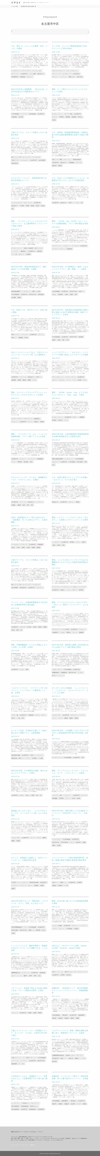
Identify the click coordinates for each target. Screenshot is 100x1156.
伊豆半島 (21, 117)
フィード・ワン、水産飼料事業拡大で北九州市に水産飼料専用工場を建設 (29, 603)
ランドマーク (24, 114)
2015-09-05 (15, 650)
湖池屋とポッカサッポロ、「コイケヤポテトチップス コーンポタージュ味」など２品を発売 (29, 813)
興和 (27, 669)
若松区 (35, 627)
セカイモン (62, 380)
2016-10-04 (56, 184)
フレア (66, 420)
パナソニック (15, 1012)
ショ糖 (18, 718)
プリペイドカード (26, 70)
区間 (85, 462)
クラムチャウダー (56, 715)
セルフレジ (30, 77)
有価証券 (60, 1018)
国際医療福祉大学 (16, 972)
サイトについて (15, 1145)
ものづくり (21, 254)
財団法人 (36, 421)
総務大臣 (54, 165)
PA (41, 795)
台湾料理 (79, 882)
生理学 (30, 975)
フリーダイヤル (36, 157)
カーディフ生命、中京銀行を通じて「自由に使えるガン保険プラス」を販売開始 (29, 731)
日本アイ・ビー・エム (57, 971)
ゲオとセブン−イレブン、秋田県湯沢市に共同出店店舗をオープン (29, 179)
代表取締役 (22, 77)
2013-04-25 (56, 951)
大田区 (13, 933)
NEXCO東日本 (64, 842)
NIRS (35, 975)
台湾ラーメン (55, 882)
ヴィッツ (61, 675)
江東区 (53, 545)
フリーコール (23, 377)
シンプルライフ (56, 542)
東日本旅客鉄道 (15, 1109)
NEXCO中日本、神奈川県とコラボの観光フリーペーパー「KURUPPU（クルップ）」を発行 (70, 813)
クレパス (30, 421)
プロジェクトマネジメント (58, 70)
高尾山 (53, 845)
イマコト (16, 2)
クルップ (72, 842)
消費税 (77, 1018)
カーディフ (40, 755)
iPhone (26, 337)
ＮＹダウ (79, 1104)
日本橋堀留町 (40, 458)
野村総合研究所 (77, 159)
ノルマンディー (67, 795)
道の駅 (59, 845)
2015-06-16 (56, 650)
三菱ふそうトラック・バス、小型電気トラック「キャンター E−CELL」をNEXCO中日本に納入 (29, 1033)
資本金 (13, 630)
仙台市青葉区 (42, 160)
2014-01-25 (15, 907)
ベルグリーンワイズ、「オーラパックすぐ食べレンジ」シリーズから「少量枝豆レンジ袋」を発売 (29, 690)
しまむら (63, 632)
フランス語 (14, 254)
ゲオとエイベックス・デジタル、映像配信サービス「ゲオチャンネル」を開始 (29, 478)
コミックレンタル (37, 70)
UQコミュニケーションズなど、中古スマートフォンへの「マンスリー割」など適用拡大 (29, 353)
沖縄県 (19, 380)
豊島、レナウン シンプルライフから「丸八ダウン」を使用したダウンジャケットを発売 (70, 518)
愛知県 (60, 165)
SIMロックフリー (16, 334)
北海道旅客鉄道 (25, 1106)
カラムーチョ (74, 715)
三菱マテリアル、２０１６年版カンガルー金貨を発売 (29, 561)
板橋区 (71, 718)
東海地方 (60, 885)
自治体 (28, 547)
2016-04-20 (56, 398)
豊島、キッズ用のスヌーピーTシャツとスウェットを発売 (69, 90)
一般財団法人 (23, 251)
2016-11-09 (56, 95)
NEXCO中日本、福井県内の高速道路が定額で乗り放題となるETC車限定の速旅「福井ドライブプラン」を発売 (70, 312)
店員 (28, 505)
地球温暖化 (55, 798)
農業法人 (77, 1058)
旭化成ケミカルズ (70, 1055)
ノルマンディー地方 (57, 795)
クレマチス (55, 249)
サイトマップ (24, 1145)
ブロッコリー (80, 1055)
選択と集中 (80, 77)
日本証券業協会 (56, 1015)
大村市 (18, 547)
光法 (39, 975)
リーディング (23, 885)
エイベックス (23, 502)
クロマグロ (22, 627)
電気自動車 (14, 1063)
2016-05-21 (15, 358)
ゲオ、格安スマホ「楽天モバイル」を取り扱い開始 (29, 311)
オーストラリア (27, 157)
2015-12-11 (15, 525)
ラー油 (66, 885)
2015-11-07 (56, 523)
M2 (21, 630)
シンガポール (74, 587)
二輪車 (66, 294)
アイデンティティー (57, 246)
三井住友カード (26, 1103)
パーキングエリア (56, 839)
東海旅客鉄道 (32, 1109)
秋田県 (27, 205)
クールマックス (65, 587)
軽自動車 (60, 294)
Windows (68, 975)
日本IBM (63, 975)
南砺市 (19, 297)
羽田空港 (38, 930)
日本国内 (76, 928)
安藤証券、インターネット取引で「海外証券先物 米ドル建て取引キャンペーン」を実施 (70, 1077)
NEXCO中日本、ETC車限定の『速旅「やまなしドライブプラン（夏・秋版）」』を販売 (70, 267)
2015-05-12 (15, 736)
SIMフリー (39, 377)
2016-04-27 (15, 398)
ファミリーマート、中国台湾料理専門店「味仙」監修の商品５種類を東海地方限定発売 (70, 858)
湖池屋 (76, 718)
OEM (31, 462)
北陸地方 (54, 885)
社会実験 (14, 297)
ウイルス (22, 669)
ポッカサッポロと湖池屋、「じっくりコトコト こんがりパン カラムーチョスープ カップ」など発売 (70, 690)
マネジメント (55, 77)
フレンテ (54, 718)
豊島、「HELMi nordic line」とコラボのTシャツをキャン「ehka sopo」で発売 (70, 393)
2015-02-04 (56, 776)
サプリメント (75, 925)
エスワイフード (35, 1103)
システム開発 (32, 73)
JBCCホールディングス (70, 971)
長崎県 (33, 547)
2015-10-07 (56, 610)
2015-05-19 (56, 696)
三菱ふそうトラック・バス (18, 1057)
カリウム (37, 715)
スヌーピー (55, 117)
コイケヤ (60, 718)
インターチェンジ (26, 291)
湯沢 (13, 208)
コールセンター (25, 160)
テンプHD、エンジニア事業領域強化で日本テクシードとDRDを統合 (69, 47)
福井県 (53, 340)
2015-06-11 (15, 696)
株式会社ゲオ (41, 73)
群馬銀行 (36, 885)
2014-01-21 (56, 907)
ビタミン (44, 715)
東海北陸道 (41, 294)
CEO (76, 294)
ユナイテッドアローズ (17, 418)
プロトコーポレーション (58, 377)
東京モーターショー (31, 1057)
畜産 (18, 630)
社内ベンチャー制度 (57, 159)
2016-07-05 (56, 272)
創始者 (42, 421)
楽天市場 (54, 1061)
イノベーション (15, 1060)
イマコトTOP (14, 6)
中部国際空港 (64, 672)
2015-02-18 (15, 776)
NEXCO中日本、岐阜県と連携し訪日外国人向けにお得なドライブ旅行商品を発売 (70, 645)
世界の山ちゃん (34, 1106)
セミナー (14, 975)
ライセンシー (67, 246)
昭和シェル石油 (36, 291)
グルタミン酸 (15, 715)
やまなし (54, 294)
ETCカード (55, 675)
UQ (82, 202)
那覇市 (29, 380)
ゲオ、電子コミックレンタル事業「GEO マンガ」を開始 (29, 47)
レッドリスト (15, 251)
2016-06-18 (56, 318)
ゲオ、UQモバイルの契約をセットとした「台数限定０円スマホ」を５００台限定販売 (70, 179)
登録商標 (74, 117)
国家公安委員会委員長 (57, 458)
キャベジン (62, 928)
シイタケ (83, 1058)
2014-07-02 (56, 819)
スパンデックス (56, 587)
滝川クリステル (38, 248)
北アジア (75, 590)
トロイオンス (40, 587)
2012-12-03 (15, 1038)
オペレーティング (82, 971)
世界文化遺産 (15, 930)
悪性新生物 (14, 758)
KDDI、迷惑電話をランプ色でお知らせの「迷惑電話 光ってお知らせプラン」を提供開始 (29, 519)
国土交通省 (80, 462)
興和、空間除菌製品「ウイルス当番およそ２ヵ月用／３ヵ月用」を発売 (29, 645)
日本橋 (53, 120)
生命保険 (34, 758)
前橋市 (42, 885)
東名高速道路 (32, 114)
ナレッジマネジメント (72, 70)
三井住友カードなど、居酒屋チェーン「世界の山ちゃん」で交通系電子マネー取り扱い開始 (29, 1078)
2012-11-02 (15, 1084)
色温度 (35, 1012)
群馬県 (13, 888)
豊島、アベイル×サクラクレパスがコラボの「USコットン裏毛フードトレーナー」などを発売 (70, 604)
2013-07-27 (15, 954)
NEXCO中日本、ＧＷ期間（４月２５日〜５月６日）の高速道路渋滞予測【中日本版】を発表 (70, 733)
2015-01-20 (15, 819)
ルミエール (84, 795)
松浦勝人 (14, 505)
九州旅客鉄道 (41, 1109)
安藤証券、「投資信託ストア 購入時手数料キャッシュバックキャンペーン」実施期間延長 (70, 990)
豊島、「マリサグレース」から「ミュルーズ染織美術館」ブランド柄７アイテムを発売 (29, 435)
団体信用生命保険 (16, 755)
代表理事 (28, 254)
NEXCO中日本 (32, 294)
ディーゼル (21, 1063)
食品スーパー (64, 1058)
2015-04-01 (56, 738)
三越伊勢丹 (39, 251)
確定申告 (54, 1104)
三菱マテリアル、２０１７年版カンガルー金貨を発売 (29, 133)
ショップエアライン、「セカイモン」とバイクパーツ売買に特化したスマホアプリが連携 (70, 353)
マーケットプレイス (71, 377)
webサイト (81, 291)
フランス (14, 462)
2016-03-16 (15, 440)
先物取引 (60, 1104)
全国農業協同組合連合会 (58, 1055)
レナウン (78, 542)
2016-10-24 (56, 140)
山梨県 (71, 294)
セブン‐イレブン (28, 202)
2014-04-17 (56, 863)
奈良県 (78, 798)
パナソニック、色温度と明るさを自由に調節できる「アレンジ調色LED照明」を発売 (29, 989)
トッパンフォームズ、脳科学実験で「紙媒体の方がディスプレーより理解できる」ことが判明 (29, 948)
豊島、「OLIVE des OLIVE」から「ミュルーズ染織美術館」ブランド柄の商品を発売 (70, 222)
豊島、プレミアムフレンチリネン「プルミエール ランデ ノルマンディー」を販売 (70, 771)
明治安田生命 (15, 163)
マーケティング (26, 972)
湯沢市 (37, 205)
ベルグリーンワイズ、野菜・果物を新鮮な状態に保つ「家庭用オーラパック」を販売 (70, 1031)
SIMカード (71, 202)
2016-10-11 (15, 184)
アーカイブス (75, 246)
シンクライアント (16, 1103)
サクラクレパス (28, 418)
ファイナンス (15, 885)
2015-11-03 (15, 565)
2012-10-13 (56, 1082)
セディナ (30, 885)
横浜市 (84, 542)
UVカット (75, 417)
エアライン (55, 380)
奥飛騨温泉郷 (55, 672)
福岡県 (45, 627)
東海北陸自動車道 (16, 291)
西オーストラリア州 (16, 157)
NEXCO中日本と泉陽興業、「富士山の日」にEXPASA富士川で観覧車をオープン (29, 90)
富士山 (27, 795)
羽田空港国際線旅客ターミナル (19, 927)
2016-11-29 (15, 95)
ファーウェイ (25, 334)
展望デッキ (31, 930)
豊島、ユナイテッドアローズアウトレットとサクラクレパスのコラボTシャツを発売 (29, 393)
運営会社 (32, 1145)
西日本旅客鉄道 (15, 1106)
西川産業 (26, 462)
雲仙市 (13, 547)
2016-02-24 (56, 440)
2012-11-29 (56, 1036)
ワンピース (62, 249)
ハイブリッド (64, 77)
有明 (63, 545)
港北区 (59, 545)
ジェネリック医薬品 (57, 925)
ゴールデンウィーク (57, 757)
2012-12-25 (56, 996)
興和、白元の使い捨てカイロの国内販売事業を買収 (70, 902)
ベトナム (69, 590)
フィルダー (80, 672)
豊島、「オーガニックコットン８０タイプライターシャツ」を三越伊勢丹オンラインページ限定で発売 (29, 223)
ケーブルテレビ (15, 544)
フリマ (74, 380)
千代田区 (22, 205)
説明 (24, 505)
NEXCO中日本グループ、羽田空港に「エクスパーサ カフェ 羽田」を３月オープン (29, 902)
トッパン (20, 975)
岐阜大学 (71, 1058)
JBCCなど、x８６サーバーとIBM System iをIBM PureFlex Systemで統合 (70, 946)
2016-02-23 (15, 483)
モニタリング (55, 462)
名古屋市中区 (24, 73)
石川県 (73, 798)
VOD (32, 505)
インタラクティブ (16, 70)
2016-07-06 (15, 272)
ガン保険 (40, 758)
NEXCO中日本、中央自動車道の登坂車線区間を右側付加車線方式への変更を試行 (70, 435)
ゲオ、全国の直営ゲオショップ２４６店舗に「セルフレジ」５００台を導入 (70, 478)
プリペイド (41, 334)
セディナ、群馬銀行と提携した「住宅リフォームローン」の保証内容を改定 (29, 858)
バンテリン (55, 928)
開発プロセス (72, 77)
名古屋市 (73, 1104)
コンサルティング (67, 73)
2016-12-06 (56, 52)
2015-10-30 (56, 568)
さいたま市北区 (65, 629)
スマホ (77, 202)
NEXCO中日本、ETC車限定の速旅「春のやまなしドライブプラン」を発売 (29, 771)
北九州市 (29, 627)
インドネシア (82, 587)
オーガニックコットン (57, 114)
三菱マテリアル (15, 160)
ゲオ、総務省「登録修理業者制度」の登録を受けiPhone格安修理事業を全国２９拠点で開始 (70, 134)
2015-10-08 (15, 608)
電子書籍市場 (15, 77)
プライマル (79, 162)
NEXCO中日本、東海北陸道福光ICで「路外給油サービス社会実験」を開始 (28, 267)
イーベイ (69, 380)
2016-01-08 (56, 483)
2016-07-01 (15, 315)
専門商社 (61, 117)
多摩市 (23, 547)
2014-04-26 (15, 863)
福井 (63, 340)
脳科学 (25, 975)
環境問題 (68, 117)
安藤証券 (67, 1018)
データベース (24, 544)
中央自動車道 (72, 462)
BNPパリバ (21, 758)
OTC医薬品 (69, 928)
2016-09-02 (56, 227)
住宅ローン (33, 755)
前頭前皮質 (42, 972)
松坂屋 (29, 1012)
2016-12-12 (15, 52)
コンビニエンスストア (17, 202)
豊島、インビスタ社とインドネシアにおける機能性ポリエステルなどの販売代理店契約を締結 (70, 562)
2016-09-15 (15, 229)
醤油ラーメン (64, 882)
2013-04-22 (15, 994)
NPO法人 (80, 117)
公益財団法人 (37, 418)
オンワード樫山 (69, 114)
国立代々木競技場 (28, 248)
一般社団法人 (65, 1015)
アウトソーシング (56, 73)
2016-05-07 (56, 358)
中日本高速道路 (15, 114)
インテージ (82, 715)
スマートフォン (15, 73)
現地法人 (63, 590)
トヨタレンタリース (57, 669)
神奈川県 (78, 842)
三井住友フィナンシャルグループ (20, 882)
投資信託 (54, 1018)
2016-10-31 (15, 138)
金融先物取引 (81, 1015)
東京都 (43, 205)
